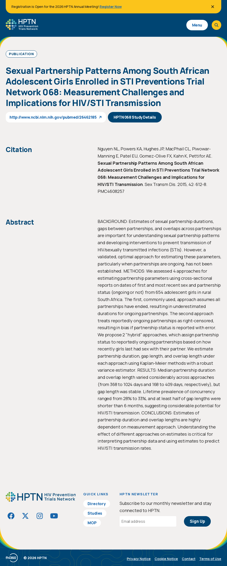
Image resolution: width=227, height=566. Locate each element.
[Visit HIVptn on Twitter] (25, 516)
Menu (197, 25)
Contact (188, 558)
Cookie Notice (166, 558)
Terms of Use (210, 558)
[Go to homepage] (22, 28)
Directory (97, 503)
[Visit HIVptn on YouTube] (54, 516)
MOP (92, 522)
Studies (95, 513)
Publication (21, 54)
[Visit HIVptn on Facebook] (11, 516)
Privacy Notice (139, 558)
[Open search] (216, 25)
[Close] (213, 7)
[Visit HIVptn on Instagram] (39, 516)
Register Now (111, 6)
